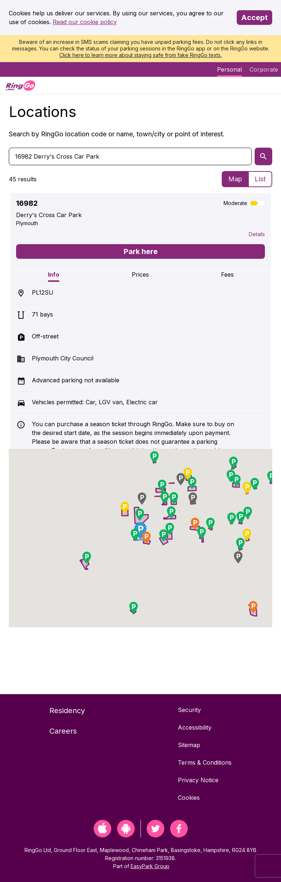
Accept (254, 17)
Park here (141, 251)
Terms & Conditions (205, 762)
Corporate (264, 69)
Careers (63, 731)
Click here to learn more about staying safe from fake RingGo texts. (140, 55)
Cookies (189, 797)
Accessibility (194, 727)
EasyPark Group (150, 866)
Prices (140, 274)
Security (189, 709)
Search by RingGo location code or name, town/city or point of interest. (117, 134)
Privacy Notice (198, 780)
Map (235, 179)
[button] (135, 534)
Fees (227, 274)
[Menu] (269, 85)
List (260, 179)
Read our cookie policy (85, 22)
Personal (229, 69)
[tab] (53, 273)
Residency (67, 710)
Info (53, 274)
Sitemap (189, 745)
